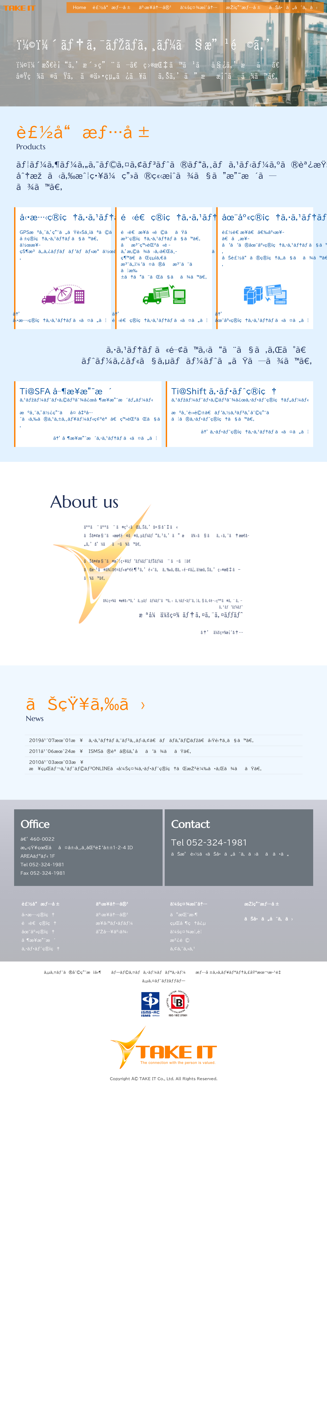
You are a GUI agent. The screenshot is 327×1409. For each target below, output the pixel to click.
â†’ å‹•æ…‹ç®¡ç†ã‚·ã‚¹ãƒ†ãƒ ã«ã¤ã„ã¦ (60, 317)
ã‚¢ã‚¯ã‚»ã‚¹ (182, 949)
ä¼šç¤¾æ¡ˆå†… (198, 7)
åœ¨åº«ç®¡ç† (38, 932)
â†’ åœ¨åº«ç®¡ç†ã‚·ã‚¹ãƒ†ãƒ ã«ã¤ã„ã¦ (262, 317)
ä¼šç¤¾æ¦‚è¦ (187, 932)
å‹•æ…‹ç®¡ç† (38, 915)
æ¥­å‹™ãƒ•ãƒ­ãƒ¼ (114, 923)
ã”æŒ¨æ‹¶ (184, 915)
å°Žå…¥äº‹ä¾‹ (112, 932)
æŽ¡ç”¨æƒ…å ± (243, 7)
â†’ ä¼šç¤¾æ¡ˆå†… (222, 632)
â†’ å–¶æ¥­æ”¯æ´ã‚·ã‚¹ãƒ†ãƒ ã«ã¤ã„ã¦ (105, 438)
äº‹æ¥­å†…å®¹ (155, 7)
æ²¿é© (179, 940)
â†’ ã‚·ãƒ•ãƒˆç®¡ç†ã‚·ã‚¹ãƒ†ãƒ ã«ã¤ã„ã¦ (255, 432)
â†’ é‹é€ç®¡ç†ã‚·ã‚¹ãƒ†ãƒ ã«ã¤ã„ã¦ (160, 317)
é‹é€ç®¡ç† (39, 923)
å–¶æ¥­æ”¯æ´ (39, 940)
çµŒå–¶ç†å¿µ (188, 923)
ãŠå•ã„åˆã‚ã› (293, 7)
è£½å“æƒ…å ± (111, 7)
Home (79, 7)
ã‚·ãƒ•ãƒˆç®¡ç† (41, 949)
